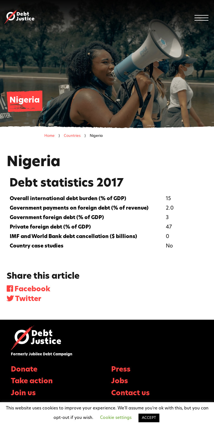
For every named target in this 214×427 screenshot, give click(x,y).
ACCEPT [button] (149, 418)
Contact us (130, 393)
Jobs (119, 381)
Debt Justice (19, 17)
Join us (23, 393)
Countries (72, 136)
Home (49, 136)
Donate (24, 369)
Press (120, 369)
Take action (32, 381)
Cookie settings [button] (116, 418)
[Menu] (201, 18)
